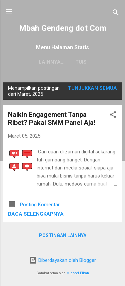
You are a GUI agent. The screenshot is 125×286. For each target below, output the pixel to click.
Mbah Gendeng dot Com (62, 28)
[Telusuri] (116, 13)
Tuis (62, 62)
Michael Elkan (77, 273)
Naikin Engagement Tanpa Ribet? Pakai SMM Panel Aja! (51, 119)
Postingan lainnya (62, 235)
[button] (113, 116)
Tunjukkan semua (92, 88)
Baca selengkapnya (36, 214)
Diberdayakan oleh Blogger (62, 260)
